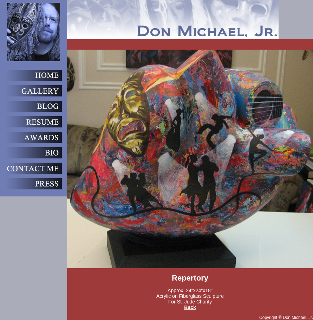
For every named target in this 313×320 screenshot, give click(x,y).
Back (190, 307)
